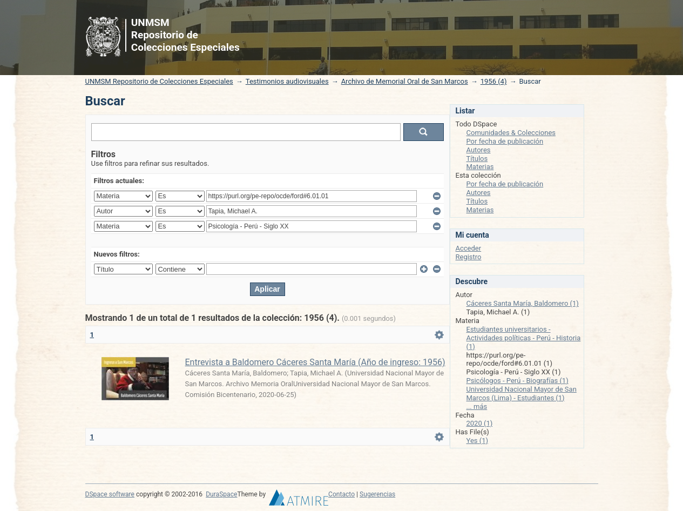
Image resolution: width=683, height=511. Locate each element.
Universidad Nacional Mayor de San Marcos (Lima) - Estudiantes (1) (521, 393)
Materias (480, 167)
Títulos (477, 158)
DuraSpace (221, 494)
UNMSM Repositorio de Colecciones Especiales (159, 81)
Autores (478, 150)
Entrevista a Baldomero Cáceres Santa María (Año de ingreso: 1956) (315, 362)
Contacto (341, 494)
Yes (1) (477, 440)
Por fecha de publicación (505, 141)
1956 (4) (494, 81)
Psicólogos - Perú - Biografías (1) (517, 380)
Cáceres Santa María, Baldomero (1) (522, 303)
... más (477, 406)
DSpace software (109, 494)
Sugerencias (377, 494)
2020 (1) (479, 423)
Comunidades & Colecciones (511, 133)
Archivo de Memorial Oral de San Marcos (404, 81)
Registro (469, 257)
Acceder (469, 248)
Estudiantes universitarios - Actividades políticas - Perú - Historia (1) (523, 338)
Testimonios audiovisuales (287, 81)
